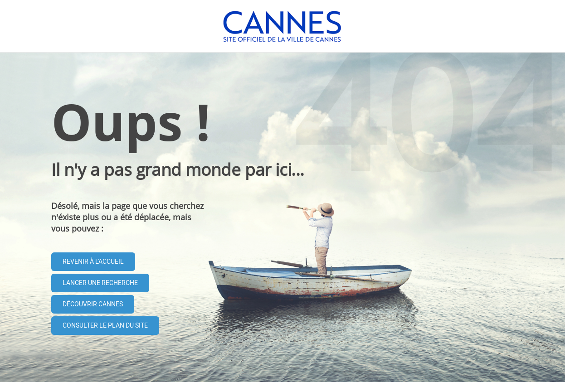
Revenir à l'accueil (93, 261)
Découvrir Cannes (93, 304)
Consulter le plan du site (105, 325)
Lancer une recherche (100, 283)
